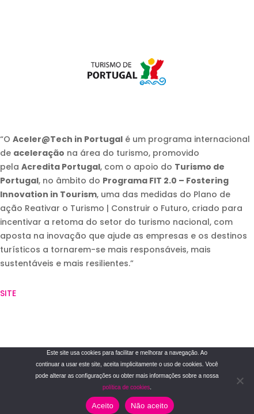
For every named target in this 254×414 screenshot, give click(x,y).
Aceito (102, 405)
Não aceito (149, 405)
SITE (8, 293)
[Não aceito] (239, 380)
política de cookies (126, 387)
